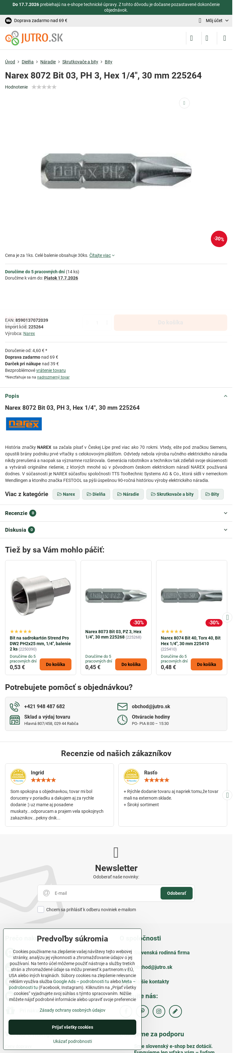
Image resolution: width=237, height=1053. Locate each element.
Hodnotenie (16, 87)
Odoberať (176, 893)
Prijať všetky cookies (72, 1027)
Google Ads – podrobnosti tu (81, 981)
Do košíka (170, 299)
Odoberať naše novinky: (116, 876)
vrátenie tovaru (51, 370)
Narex (29, 333)
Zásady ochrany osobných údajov (72, 1010)
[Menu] (224, 38)
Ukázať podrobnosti (72, 1041)
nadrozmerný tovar (53, 377)
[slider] (44, 87)
